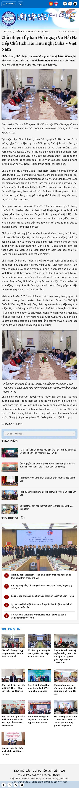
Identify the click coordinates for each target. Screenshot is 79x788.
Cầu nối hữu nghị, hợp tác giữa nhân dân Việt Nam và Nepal (13, 653)
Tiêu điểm (10, 441)
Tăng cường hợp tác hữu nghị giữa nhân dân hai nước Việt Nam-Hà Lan (65, 690)
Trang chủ (6, 31)
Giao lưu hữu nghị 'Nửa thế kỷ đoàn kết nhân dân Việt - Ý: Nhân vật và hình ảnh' (13, 721)
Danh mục (9, 4)
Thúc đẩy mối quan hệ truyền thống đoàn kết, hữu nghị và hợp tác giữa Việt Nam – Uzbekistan (65, 656)
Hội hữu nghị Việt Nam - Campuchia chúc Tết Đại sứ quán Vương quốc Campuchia (65, 721)
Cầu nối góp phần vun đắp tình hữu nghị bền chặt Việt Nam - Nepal (42, 596)
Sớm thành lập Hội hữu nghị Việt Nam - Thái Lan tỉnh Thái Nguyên (13, 688)
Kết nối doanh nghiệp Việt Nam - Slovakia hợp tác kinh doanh (38, 719)
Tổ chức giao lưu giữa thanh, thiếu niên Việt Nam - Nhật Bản (39, 653)
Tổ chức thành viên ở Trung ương (32, 31)
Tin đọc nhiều (13, 518)
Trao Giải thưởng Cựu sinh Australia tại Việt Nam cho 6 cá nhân (38, 688)
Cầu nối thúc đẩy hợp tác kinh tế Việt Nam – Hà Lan (13, 751)
